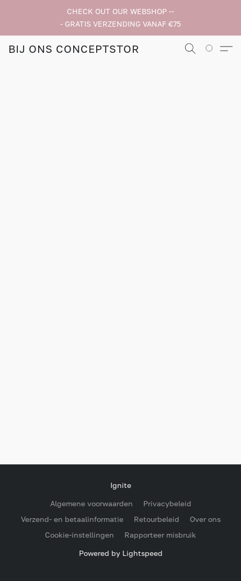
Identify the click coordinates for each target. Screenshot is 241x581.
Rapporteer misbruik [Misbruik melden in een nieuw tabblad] (160, 534)
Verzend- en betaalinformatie (72, 519)
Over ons (205, 519)
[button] (73, 49)
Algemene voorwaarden (91, 503)
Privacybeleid (167, 503)
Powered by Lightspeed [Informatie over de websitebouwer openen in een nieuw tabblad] (121, 553)
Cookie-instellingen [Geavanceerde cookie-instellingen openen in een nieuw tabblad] (79, 534)
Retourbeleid (156, 519)
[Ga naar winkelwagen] (212, 48)
